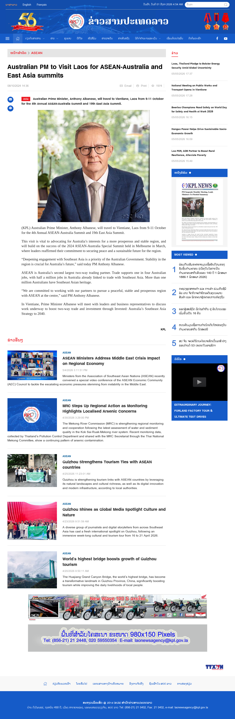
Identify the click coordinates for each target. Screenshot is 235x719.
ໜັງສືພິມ (92, 38)
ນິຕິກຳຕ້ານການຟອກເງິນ (148, 38)
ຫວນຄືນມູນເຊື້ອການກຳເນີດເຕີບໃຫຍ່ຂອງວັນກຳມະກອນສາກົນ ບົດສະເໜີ (202, 327)
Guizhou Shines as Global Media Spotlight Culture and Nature (114, 512)
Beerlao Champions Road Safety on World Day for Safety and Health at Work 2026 (199, 109)
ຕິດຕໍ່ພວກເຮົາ (195, 38)
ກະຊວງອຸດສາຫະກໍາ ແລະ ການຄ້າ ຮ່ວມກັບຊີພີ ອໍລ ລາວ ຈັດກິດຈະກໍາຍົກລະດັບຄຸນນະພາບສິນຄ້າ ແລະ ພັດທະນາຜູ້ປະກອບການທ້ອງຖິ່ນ (202, 293)
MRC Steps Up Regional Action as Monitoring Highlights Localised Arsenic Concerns (105, 408)
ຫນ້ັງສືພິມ (182, 173)
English (27, 4)
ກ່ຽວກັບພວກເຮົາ (62, 683)
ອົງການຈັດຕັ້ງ (136, 683)
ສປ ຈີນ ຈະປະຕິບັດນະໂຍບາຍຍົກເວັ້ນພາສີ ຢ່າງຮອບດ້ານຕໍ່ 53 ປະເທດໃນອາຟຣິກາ (202, 343)
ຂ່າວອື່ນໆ (15, 340)
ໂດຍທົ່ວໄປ (81, 683)
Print (141, 86)
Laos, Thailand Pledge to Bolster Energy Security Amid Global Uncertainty (196, 66)
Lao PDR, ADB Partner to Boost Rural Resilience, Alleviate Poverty (193, 153)
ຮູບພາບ (67, 38)
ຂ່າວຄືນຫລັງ (123, 38)
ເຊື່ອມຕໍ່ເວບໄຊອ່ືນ (175, 38)
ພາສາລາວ (11, 4)
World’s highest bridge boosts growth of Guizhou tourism (109, 561)
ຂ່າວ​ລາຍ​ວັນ (107, 38)
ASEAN (36, 53)
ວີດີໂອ (79, 38)
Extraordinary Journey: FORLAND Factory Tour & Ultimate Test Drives (193, 411)
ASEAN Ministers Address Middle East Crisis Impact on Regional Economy (111, 361)
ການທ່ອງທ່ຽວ (184, 683)
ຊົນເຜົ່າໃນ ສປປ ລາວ (160, 683)
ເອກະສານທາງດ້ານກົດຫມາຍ (108, 683)
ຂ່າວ (55, 38)
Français (42, 4)
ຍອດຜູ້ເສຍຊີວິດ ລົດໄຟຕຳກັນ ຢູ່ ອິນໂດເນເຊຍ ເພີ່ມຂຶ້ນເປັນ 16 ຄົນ (202, 311)
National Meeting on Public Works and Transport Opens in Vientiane (194, 87)
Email (125, 86)
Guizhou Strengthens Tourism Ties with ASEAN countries (107, 464)
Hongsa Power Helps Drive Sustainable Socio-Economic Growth (199, 131)
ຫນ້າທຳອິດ (18, 53)
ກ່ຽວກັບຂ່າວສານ (35, 38)
